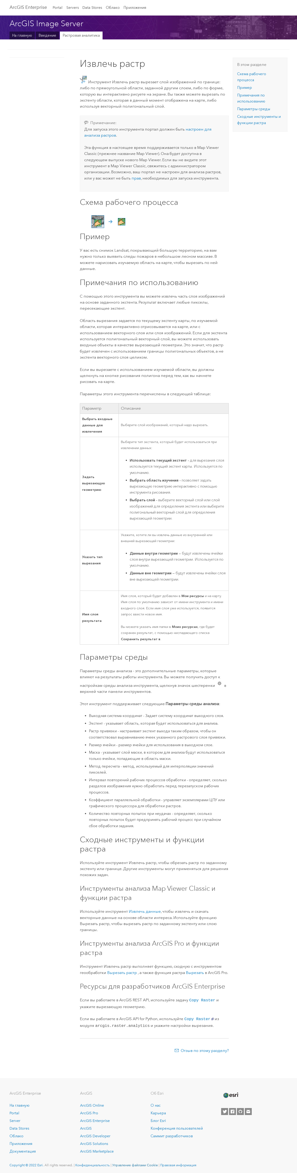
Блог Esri (158, 1119)
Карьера (158, 1111)
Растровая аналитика (81, 35)
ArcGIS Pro (89, 1111)
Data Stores (92, 7)
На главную (22, 35)
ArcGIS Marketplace (97, 1150)
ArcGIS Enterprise (28, 7)
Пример (244, 87)
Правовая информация (178, 1164)
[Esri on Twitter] (224, 1110)
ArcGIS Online (92, 1104)
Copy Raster (202, 1000)
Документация (23, 1150)
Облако (113, 7)
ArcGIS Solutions (94, 1142)
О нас (156, 1104)
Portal (57, 7)
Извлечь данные (145, 911)
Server (15, 1119)
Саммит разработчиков (172, 1134)
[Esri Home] (231, 1093)
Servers (72, 7)
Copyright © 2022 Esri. (27, 1164)
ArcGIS (86, 1127)
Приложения (134, 7)
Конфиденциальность (92, 1164)
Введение (47, 35)
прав (136, 178)
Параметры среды (253, 109)
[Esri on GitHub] (240, 1110)
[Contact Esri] (248, 1110)
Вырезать (195, 972)
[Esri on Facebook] (232, 1110)
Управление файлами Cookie (135, 1164)
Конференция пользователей (177, 1127)
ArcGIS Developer (95, 1134)
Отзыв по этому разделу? (205, 1049)
